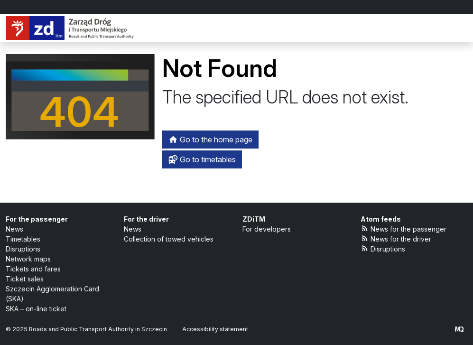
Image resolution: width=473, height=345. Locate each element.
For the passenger (37, 219)
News (14, 229)
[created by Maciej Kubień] (459, 329)
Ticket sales (25, 279)
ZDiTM (253, 219)
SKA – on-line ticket (36, 309)
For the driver (146, 219)
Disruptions (23, 249)
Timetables (23, 239)
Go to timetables (202, 159)
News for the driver (396, 238)
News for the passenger (404, 228)
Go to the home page (210, 139)
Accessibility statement (215, 329)
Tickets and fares (33, 269)
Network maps (28, 259)
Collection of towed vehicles (168, 239)
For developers (266, 229)
